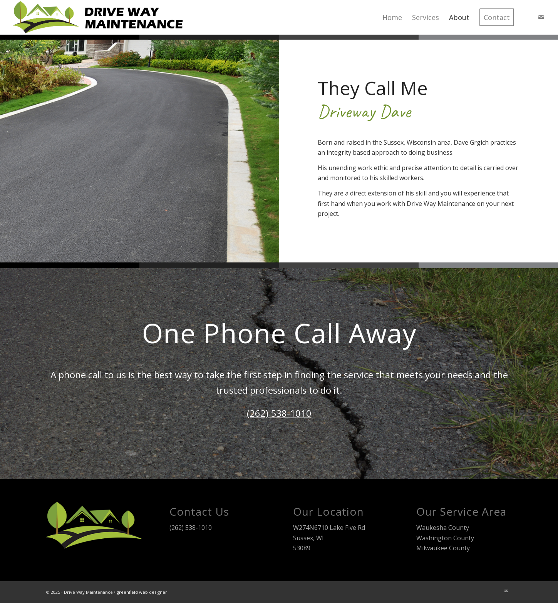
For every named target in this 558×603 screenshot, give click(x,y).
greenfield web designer (142, 592)
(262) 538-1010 (279, 413)
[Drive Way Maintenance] (100, 17)
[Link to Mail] (541, 17)
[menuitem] (392, 17)
